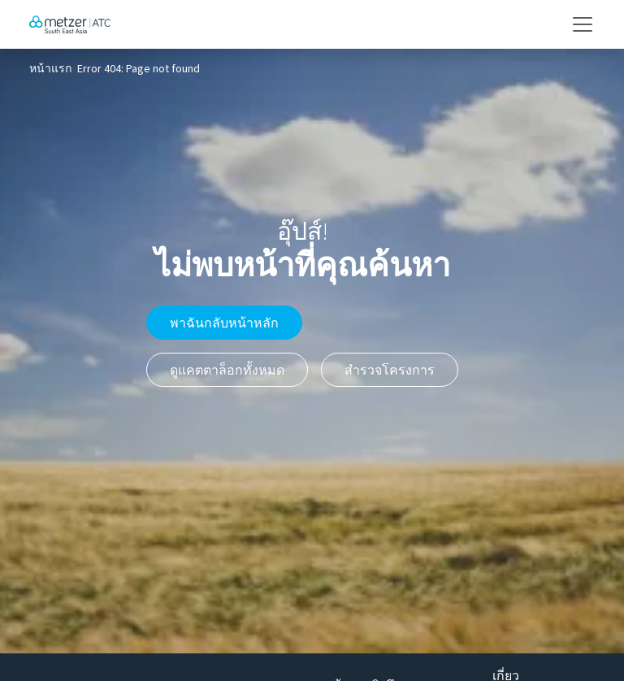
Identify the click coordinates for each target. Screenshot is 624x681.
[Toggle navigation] (578, 24)
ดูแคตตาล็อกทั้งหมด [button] (227, 370)
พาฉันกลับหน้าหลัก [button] (224, 322)
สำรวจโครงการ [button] (389, 370)
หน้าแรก (50, 69)
